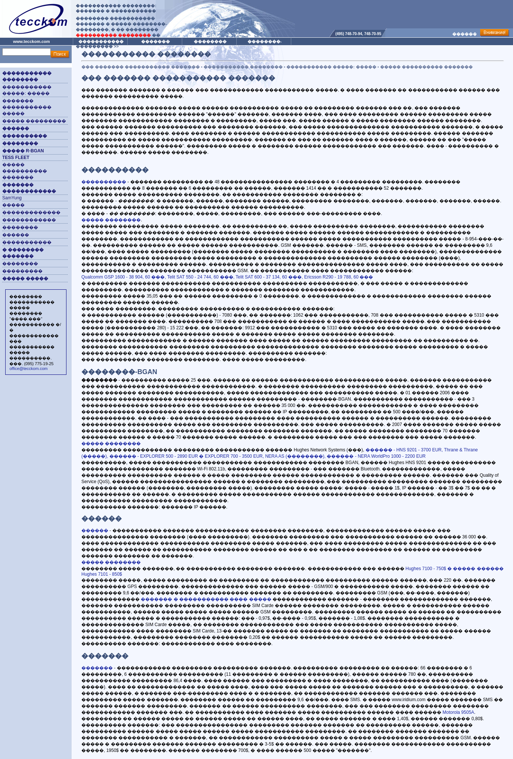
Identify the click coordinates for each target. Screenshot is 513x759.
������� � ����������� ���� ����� (206, 599)
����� (13, 205)
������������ (29, 220)
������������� (31, 212)
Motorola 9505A (458, 712)
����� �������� (111, 220)
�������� (20, 227)
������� (97, 668)
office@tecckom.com (28, 368)
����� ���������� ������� (24, 171)
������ (15, 234)
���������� (103, 181)
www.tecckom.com (31, 41)
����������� (27, 242)
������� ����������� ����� (27, 107)
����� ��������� (34, 121)
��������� (22, 271)
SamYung (12, 197)
